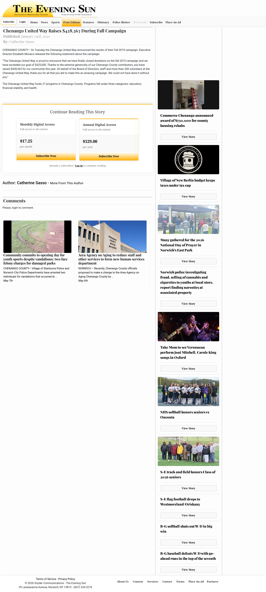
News (44, 22)
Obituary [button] (103, 22)
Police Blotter (121, 22)
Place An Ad (173, 22)
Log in (79, 165)
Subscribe (8, 22)
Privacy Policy (66, 579)
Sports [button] (55, 22)
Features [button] (88, 22)
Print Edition (71, 22)
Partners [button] (213, 581)
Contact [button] (167, 581)
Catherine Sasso (32, 182)
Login (22, 22)
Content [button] (138, 581)
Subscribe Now (46, 156)
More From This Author (66, 183)
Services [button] (153, 581)
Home (34, 22)
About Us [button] (123, 581)
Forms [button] (180, 581)
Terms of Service (46, 579)
